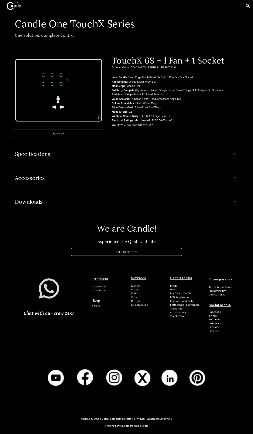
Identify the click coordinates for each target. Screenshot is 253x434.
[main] (126, 29)
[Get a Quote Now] (126, 252)
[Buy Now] (58, 133)
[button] (248, 6)
